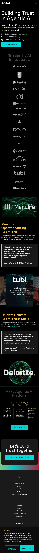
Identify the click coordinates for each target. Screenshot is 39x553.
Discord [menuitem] (19, 511)
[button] (2, 289)
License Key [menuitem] (19, 491)
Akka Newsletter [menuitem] (19, 483)
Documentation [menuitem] (19, 481)
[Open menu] (36, 2)
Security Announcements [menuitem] (19, 513)
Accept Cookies (27, 548)
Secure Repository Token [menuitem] (19, 494)
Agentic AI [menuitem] (19, 505)
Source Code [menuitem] (19, 489)
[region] (19, 540)
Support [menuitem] (19, 508)
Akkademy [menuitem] (19, 486)
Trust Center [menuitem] (19, 516)
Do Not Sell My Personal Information (12, 548)
